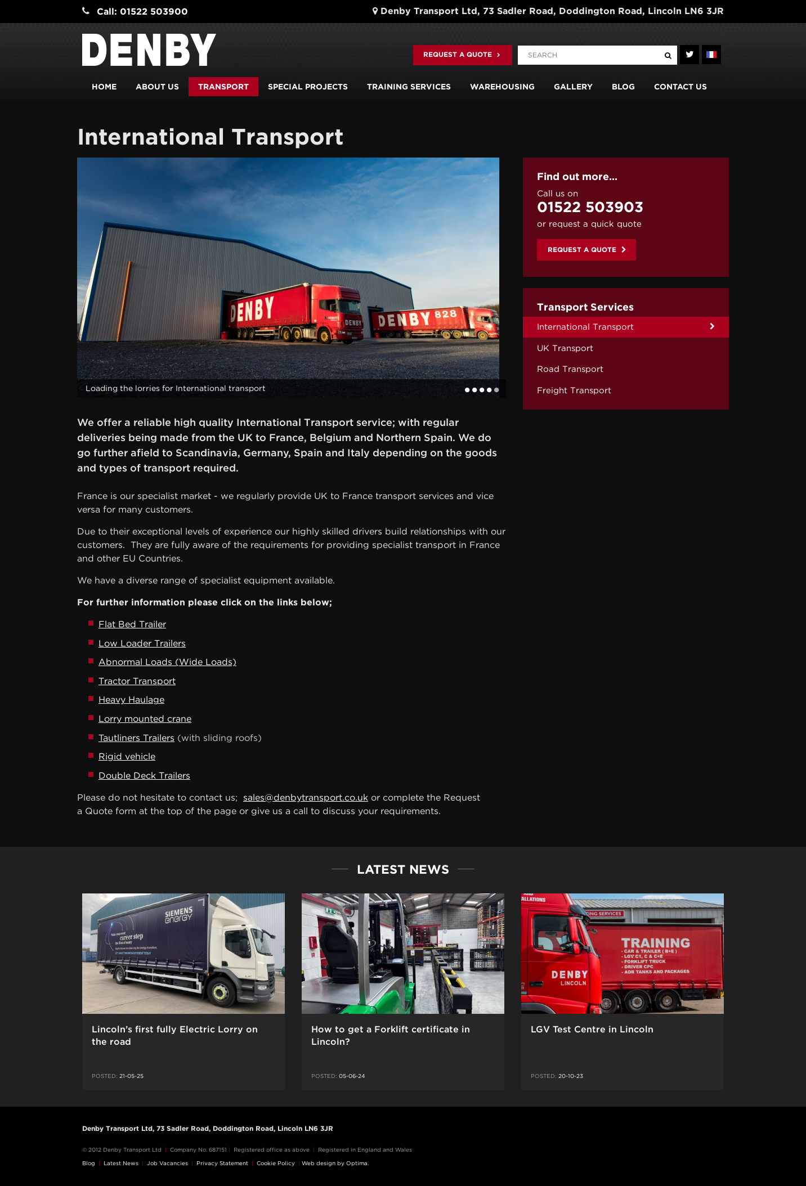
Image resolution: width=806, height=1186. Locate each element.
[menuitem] (626, 327)
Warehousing (502, 86)
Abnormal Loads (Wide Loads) (167, 662)
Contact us (680, 86)
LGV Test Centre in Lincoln (592, 1029)
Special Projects (308, 86)
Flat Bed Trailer (132, 624)
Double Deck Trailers (144, 775)
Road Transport (570, 369)
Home (104, 86)
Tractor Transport (137, 681)
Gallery (573, 86)
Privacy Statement (222, 1163)
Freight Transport (574, 390)
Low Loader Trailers (142, 643)
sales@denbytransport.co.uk (305, 797)
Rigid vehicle (126, 756)
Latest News (121, 1163)
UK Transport (565, 348)
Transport (223, 86)
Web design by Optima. (335, 1163)
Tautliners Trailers (136, 738)
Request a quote (461, 54)
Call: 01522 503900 (142, 11)
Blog (623, 86)
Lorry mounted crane (144, 718)
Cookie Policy (276, 1163)
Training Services (409, 86)
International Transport (585, 327)
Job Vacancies (167, 1163)
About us (157, 86)
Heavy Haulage (131, 699)
